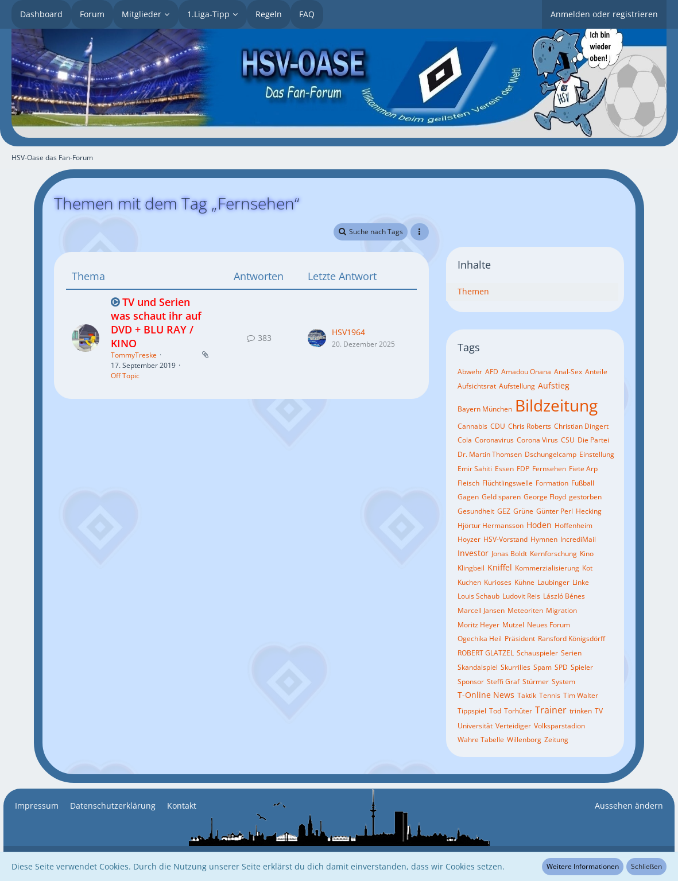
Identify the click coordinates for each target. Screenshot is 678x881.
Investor (473, 553)
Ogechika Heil (480, 638)
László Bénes (564, 596)
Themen (473, 291)
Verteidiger (513, 726)
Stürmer (535, 681)
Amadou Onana (526, 372)
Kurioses (498, 582)
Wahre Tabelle (481, 739)
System (563, 681)
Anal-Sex (568, 372)
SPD (561, 667)
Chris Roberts (529, 426)
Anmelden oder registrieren (604, 14)
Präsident (520, 638)
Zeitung (556, 739)
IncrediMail (578, 539)
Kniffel (499, 567)
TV (599, 711)
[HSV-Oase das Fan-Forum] (339, 83)
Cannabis (472, 426)
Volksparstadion (559, 726)
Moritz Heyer (478, 625)
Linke (580, 582)
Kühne (524, 582)
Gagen (468, 497)
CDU (497, 426)
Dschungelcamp (550, 454)
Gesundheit (476, 511)
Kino (587, 553)
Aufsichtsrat (477, 386)
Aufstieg (553, 385)
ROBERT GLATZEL (486, 653)
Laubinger (553, 582)
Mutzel (513, 625)
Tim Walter (580, 695)
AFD (491, 372)
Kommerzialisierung (547, 568)
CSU (568, 440)
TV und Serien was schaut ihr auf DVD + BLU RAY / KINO (156, 322)
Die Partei (593, 440)
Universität (475, 726)
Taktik (526, 695)
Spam (542, 667)
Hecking (589, 511)
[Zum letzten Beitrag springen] (317, 338)
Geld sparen (501, 497)
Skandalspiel (478, 667)
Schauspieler (537, 653)
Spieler (582, 667)
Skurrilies (515, 667)
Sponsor (471, 681)
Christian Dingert (581, 426)
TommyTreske (134, 355)
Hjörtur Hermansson (491, 525)
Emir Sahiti (475, 469)
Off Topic (125, 376)
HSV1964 (348, 332)
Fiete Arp (583, 469)
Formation (552, 483)
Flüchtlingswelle (507, 483)
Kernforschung (553, 553)
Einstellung (596, 454)
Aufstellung (517, 386)
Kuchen (469, 582)
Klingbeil (471, 568)
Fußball (582, 483)
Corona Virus (537, 440)
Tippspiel (472, 711)
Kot (587, 568)
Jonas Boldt (509, 553)
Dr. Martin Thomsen (490, 454)
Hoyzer (469, 539)
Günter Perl (554, 511)
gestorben (585, 497)
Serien (571, 653)
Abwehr (470, 372)
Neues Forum (548, 625)
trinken (580, 711)
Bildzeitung (556, 405)
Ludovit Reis (521, 596)
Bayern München (485, 409)
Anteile (596, 372)
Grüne (523, 511)
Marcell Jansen (481, 610)
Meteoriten (525, 610)
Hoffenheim (573, 525)
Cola (465, 440)
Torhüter (518, 711)
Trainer (551, 710)
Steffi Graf (503, 681)
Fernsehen (549, 469)
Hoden (539, 524)
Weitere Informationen (583, 866)
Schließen (646, 866)
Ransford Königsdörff (571, 638)
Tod (495, 711)
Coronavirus (494, 440)
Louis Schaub (478, 596)
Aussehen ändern (629, 805)
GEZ (503, 511)
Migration (561, 610)
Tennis (549, 695)
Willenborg (524, 739)
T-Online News (486, 694)
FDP (523, 469)
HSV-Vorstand (505, 539)
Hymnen (543, 539)
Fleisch (468, 483)
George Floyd (545, 497)
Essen (504, 469)
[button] (419, 231)
